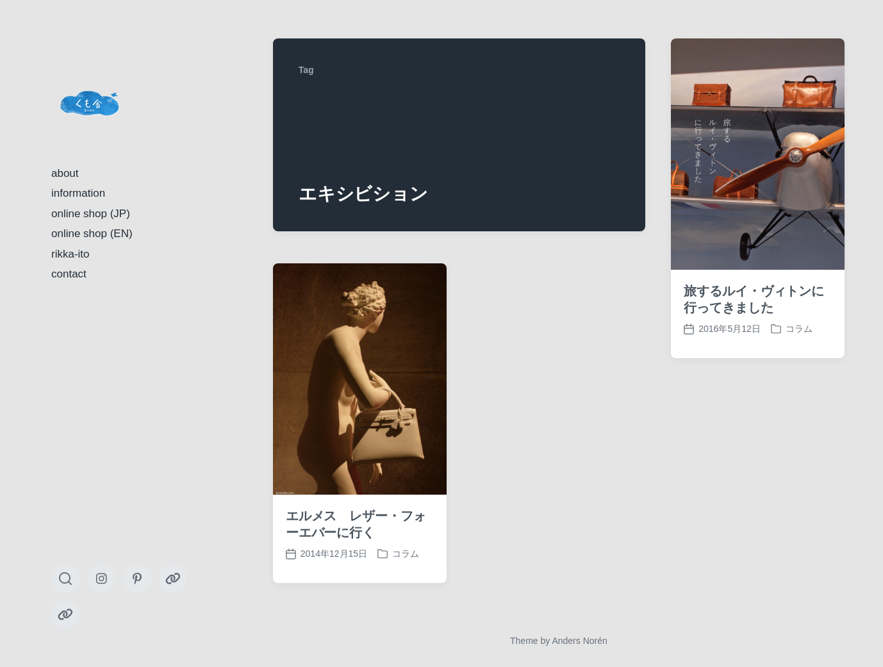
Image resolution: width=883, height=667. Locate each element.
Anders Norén (579, 641)
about (65, 173)
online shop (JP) (90, 214)
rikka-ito (70, 254)
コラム (799, 329)
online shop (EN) (92, 233)
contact (69, 274)
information (78, 193)
